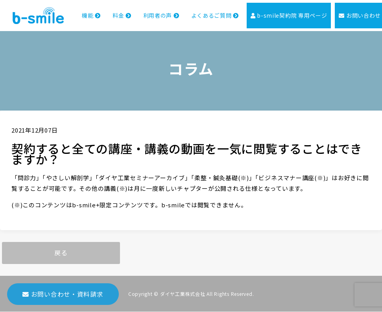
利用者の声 (146, 18)
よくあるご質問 (202, 18)
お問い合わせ (353, 18)
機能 (74, 18)
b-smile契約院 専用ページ (280, 18)
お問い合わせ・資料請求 (63, 296)
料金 (106, 18)
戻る (61, 253)
